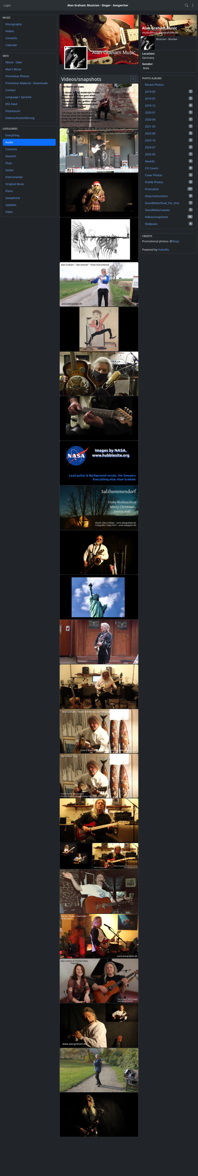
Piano (9, 191)
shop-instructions (169, 196)
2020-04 (169, 119)
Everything (12, 135)
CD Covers (169, 168)
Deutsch (10, 156)
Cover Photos (169, 175)
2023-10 (169, 140)
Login (7, 5)
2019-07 (169, 98)
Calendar (11, 45)
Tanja (175, 241)
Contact (10, 90)
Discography (13, 24)
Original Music (14, 184)
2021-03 (169, 126)
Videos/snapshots (169, 217)
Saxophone (12, 198)
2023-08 (169, 133)
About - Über (13, 62)
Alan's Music (13, 69)
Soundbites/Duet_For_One (169, 203)
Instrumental (13, 177)
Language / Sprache (18, 97)
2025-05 (169, 154)
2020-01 (169, 112)
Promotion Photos (17, 76)
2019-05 (169, 91)
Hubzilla (163, 249)
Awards (169, 161)
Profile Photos (169, 182)
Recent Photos (154, 84)
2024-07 (169, 147)
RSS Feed (11, 104)
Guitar (9, 170)
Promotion (169, 189)
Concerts (11, 38)
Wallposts (169, 224)
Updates (10, 205)
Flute (8, 163)
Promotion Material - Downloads (26, 83)
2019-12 (169, 105)
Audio (9, 142)
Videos (9, 31)
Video (9, 212)
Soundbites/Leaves (169, 210)
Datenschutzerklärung (19, 118)
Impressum (12, 111)
